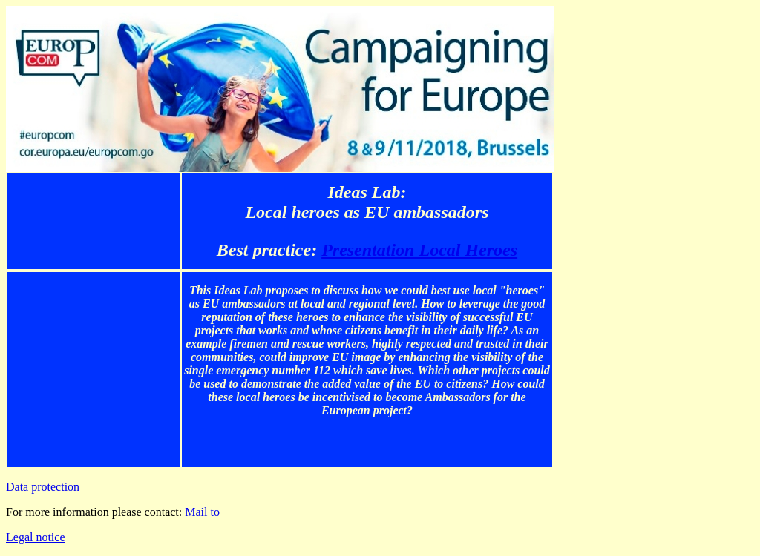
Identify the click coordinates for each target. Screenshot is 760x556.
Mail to (202, 512)
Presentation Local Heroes (419, 249)
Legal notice (35, 537)
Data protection (42, 486)
